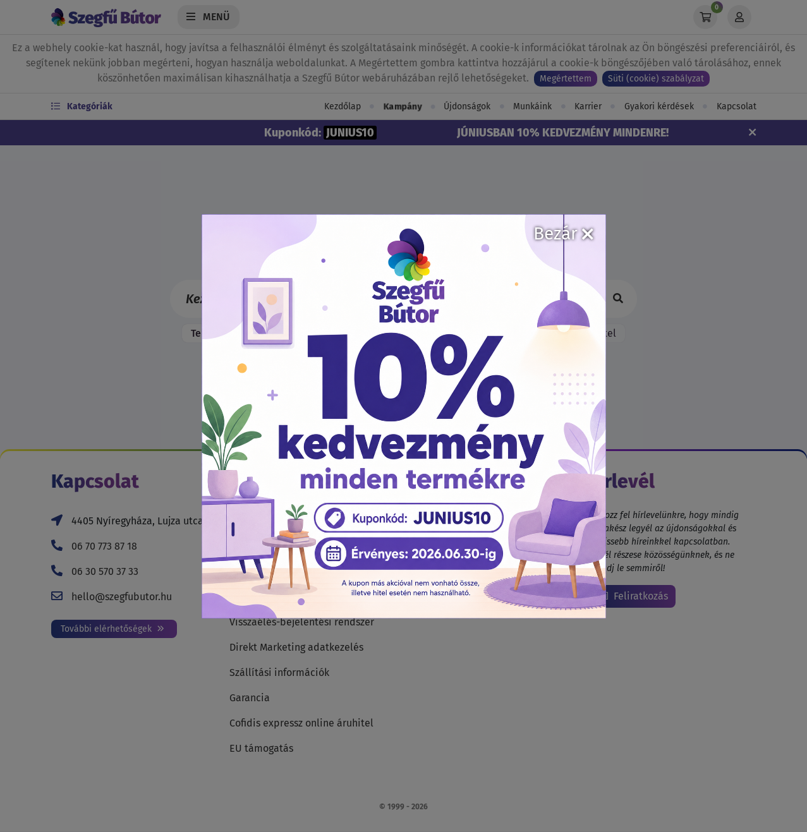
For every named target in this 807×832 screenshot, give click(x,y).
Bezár (563, 233)
